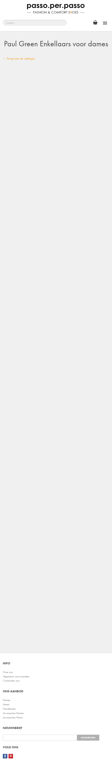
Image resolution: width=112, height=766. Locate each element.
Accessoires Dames (13, 713)
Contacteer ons (11, 680)
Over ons (8, 672)
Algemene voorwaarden (16, 676)
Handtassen (9, 709)
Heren (6, 704)
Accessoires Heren (13, 717)
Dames (6, 700)
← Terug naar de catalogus (19, 58)
